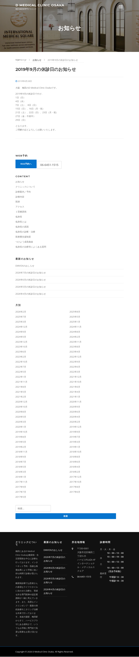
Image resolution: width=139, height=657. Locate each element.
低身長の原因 (22, 226)
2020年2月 (75, 421)
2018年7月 (20, 462)
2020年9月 (75, 406)
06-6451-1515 (49, 165)
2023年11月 (75, 341)
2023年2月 (20, 356)
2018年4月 (75, 467)
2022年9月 (75, 361)
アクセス (19, 206)
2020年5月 (20, 417)
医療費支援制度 (23, 236)
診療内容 (19, 196)
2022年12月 (75, 356)
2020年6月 (75, 412)
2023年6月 (20, 351)
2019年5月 (20, 441)
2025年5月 (75, 316)
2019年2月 (20, 446)
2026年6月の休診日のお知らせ (30, 279)
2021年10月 (75, 381)
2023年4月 (75, 351)
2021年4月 (75, 391)
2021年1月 (75, 396)
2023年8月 (75, 346)
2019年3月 (75, 441)
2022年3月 (75, 371)
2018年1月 (20, 476)
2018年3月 (20, 472)
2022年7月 (20, 367)
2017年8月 (75, 486)
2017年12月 (75, 476)
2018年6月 (75, 462)
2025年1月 (75, 321)
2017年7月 (20, 491)
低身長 (18, 216)
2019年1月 (75, 446)
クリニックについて (25, 186)
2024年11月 (75, 326)
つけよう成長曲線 (24, 241)
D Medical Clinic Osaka (39, 5)
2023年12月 (21, 341)
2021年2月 (20, 396)
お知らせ (19, 181)
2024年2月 (75, 336)
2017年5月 (20, 496)
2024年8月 (75, 331)
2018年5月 (20, 467)
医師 (17, 201)
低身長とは (20, 221)
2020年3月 (20, 421)
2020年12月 (21, 401)
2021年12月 (75, 376)
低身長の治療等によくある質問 (30, 246)
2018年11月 (21, 451)
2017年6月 (75, 491)
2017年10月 (75, 481)
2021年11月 (21, 381)
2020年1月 (20, 426)
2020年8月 (20, 412)
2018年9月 (20, 457)
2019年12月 (75, 426)
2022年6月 (75, 367)
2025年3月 (20, 321)
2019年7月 (75, 436)
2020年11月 (75, 401)
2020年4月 (75, 417)
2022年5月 (20, 371)
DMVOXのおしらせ (24, 265)
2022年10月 (21, 361)
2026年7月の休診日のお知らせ (30, 272)
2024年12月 (21, 326)
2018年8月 (75, 457)
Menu (121, 6)
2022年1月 (20, 376)
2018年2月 (75, 472)
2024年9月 (20, 331)
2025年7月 (20, 316)
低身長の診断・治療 (25, 231)
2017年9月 (20, 486)
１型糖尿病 (20, 211)
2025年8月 (75, 311)
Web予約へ (26, 164)
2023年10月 (21, 346)
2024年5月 (20, 336)
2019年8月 (20, 436)
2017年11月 (21, 481)
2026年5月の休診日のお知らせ (30, 287)
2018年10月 (75, 451)
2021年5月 (20, 391)
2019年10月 (21, 431)
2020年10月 (21, 406)
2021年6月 (75, 386)
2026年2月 (20, 311)
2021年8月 (20, 386)
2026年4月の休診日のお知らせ (30, 294)
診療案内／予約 (23, 191)
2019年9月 (75, 431)
